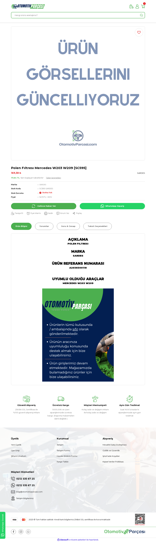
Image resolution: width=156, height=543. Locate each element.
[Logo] (28, 6)
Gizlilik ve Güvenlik (111, 450)
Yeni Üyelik (16, 445)
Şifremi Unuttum (18, 456)
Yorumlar (44, 226)
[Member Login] (137, 6)
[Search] (78, 15)
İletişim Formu (63, 450)
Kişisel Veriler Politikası (113, 461)
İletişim (60, 445)
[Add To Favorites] (139, 32)
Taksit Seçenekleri (54, 178)
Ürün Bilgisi (21, 226)
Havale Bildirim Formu (67, 456)
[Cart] (143, 6)
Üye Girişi (15, 450)
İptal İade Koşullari (111, 456)
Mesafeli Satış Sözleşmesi (115, 445)
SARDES (43, 184)
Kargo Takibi (62, 461)
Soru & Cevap (68, 226)
